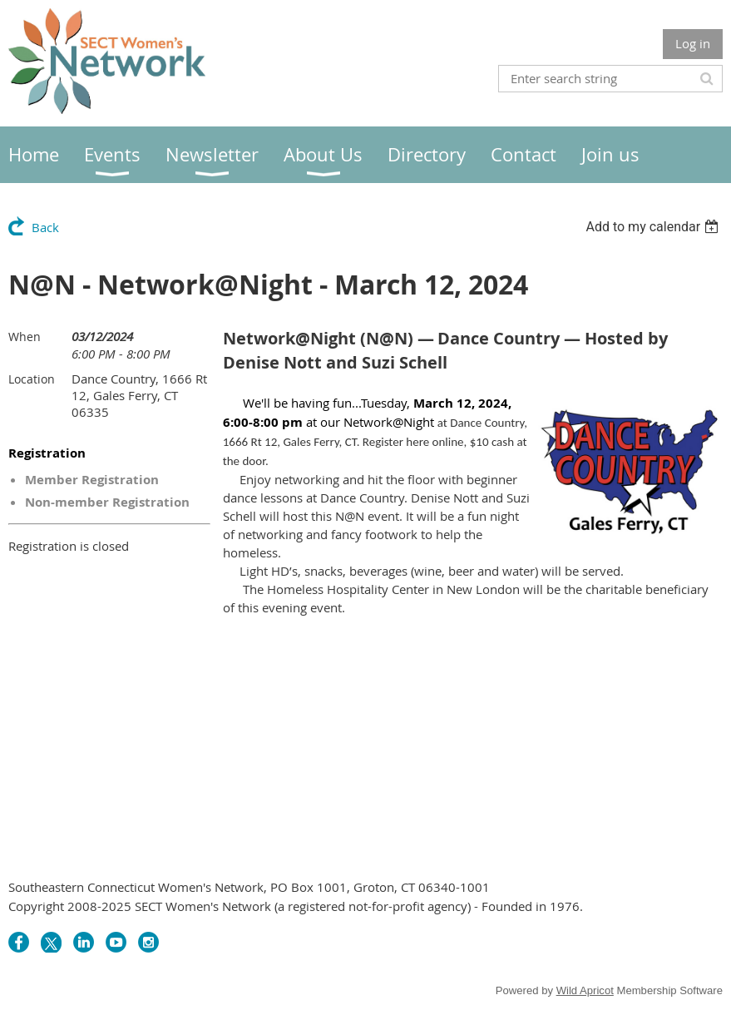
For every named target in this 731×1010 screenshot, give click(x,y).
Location (31, 379)
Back (45, 227)
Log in (692, 43)
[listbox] (654, 226)
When (24, 336)
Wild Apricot (585, 990)
